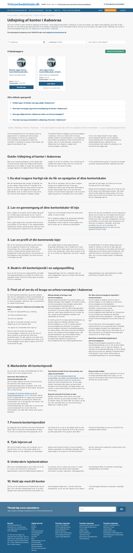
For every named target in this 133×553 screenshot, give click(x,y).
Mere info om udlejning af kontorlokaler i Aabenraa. (40, 29)
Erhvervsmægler (12, 15)
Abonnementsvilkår (37, 531)
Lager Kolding (107, 529)
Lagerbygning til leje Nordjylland (89, 525)
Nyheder (34, 536)
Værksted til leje (84, 534)
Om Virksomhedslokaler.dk (17, 10)
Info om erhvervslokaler (38, 548)
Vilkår (33, 529)
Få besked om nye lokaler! (115, 4)
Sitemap (33, 550)
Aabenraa (51, 15)
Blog (32, 538)
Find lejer (48, 10)
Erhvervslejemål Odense (62, 534)
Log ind (123, 10)
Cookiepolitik (35, 534)
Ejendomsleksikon (36, 544)
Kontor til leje (107, 536)
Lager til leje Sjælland (62, 525)
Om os (33, 525)
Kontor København (85, 533)
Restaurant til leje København (88, 536)
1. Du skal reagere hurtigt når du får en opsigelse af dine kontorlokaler (69, 128)
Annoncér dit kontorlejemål (115, 51)
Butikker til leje (83, 531)
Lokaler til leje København (111, 525)
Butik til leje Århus (60, 531)
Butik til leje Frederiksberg (63, 533)
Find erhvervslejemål (36, 10)
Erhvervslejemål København (87, 527)
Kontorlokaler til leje (109, 531)
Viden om (57, 10)
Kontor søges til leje (26, 15)
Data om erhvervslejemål (71, 10)
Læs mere (51, 84)
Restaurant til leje (108, 527)
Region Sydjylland (40, 15)
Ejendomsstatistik (36, 546)
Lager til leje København (62, 536)
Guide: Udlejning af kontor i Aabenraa (23, 128)
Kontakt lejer (21, 87)
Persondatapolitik (36, 533)
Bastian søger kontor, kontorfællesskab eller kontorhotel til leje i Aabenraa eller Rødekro (21, 73)
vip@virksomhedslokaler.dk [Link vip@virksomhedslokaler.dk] (56, 32)
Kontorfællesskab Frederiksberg (113, 534)
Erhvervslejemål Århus (62, 529)
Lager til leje (83, 529)
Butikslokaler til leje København (113, 533)
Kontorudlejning (84, 538)
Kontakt (33, 527)
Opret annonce (110, 10)
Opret (100, 10)
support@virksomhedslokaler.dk (17, 529)
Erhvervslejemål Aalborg (62, 527)
